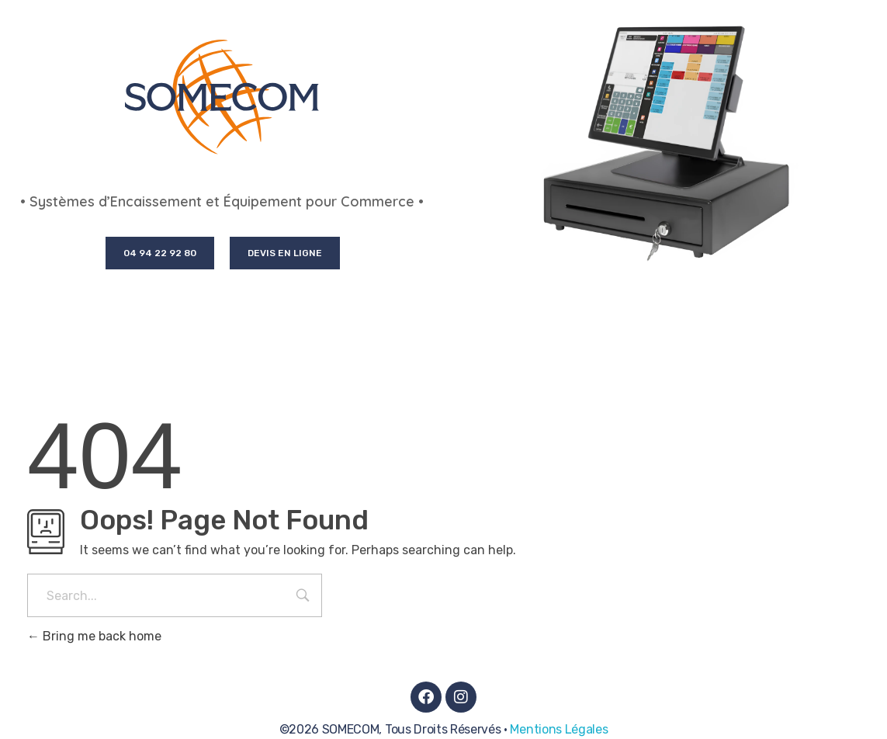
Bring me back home (94, 636)
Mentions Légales (559, 729)
